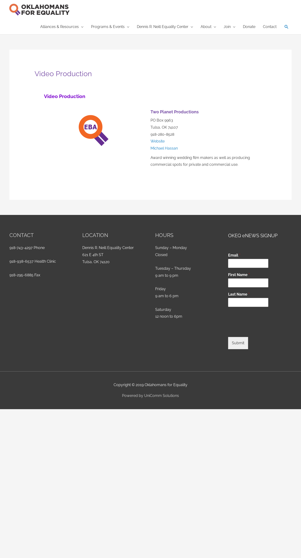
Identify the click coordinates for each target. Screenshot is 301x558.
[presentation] (264, 329)
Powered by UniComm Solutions (150, 395)
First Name (239, 275)
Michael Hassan (164, 148)
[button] (286, 26)
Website (157, 141)
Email (234, 255)
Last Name (239, 294)
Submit (238, 343)
